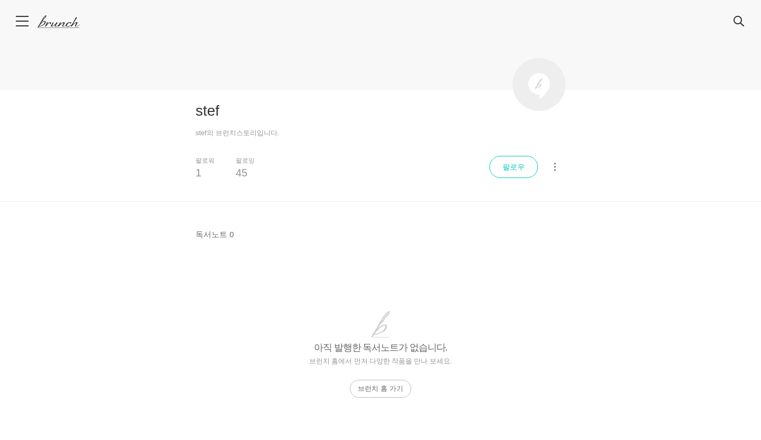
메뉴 (23, 21)
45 (241, 173)
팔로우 (514, 167)
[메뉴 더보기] (554, 166)
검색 (739, 21)
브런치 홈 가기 (380, 388)
